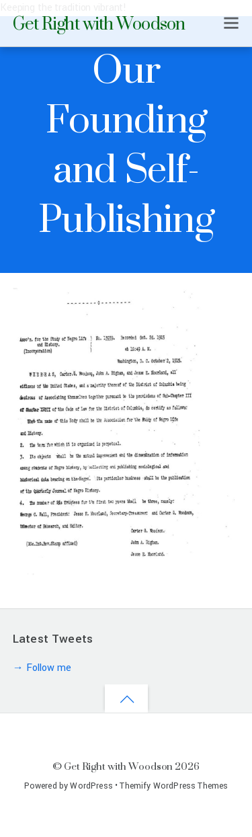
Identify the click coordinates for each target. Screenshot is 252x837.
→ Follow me (42, 668)
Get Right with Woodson (118, 766)
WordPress (91, 786)
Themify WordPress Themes (174, 786)
